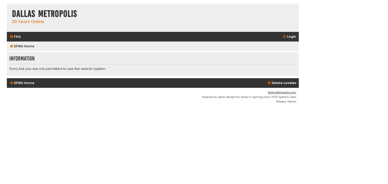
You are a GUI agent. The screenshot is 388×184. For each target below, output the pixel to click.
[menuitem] (15, 36)
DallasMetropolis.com (282, 92)
